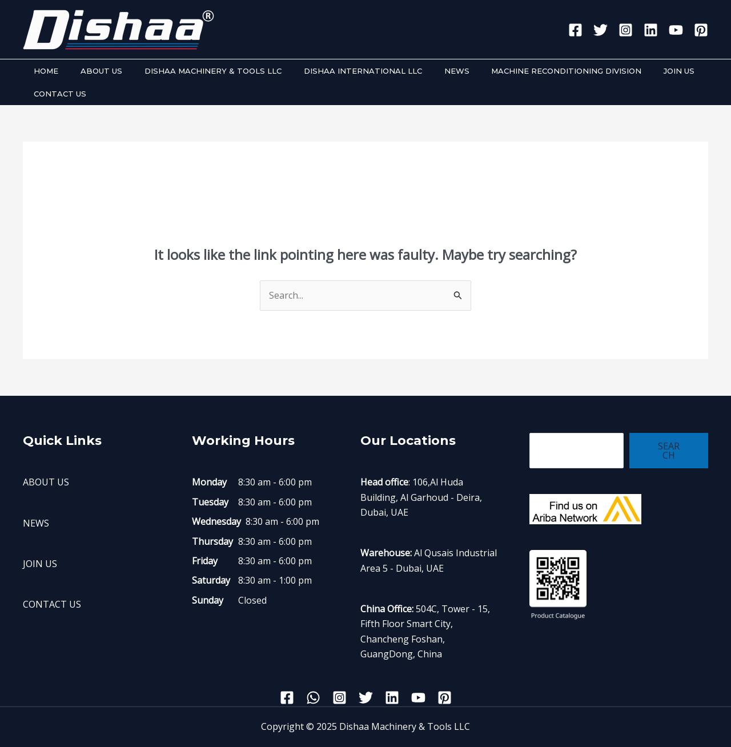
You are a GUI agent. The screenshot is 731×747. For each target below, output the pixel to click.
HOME (42, 70)
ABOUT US (90, 70)
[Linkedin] (651, 30)
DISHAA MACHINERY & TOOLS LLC (194, 70)
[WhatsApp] (313, 697)
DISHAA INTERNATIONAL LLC (337, 70)
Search (669, 450)
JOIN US (631, 70)
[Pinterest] (701, 30)
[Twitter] (600, 30)
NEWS (423, 70)
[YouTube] (676, 30)
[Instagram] (625, 30)
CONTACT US (56, 93)
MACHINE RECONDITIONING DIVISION (526, 70)
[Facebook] (575, 30)
